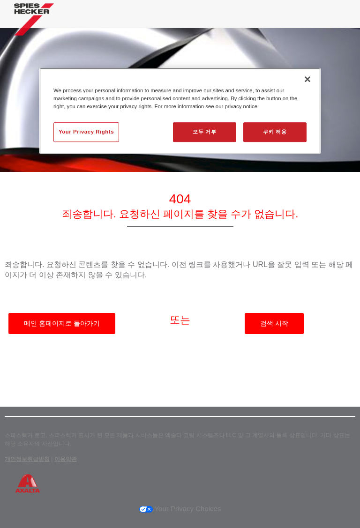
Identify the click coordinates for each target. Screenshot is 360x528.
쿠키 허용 (274, 131)
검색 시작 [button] (274, 323)
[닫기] (307, 79)
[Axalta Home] (34, 26)
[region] (180, 111)
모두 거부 (204, 131)
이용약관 (65, 459)
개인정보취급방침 (27, 459)
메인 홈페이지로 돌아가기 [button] (62, 323)
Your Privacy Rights (86, 131)
